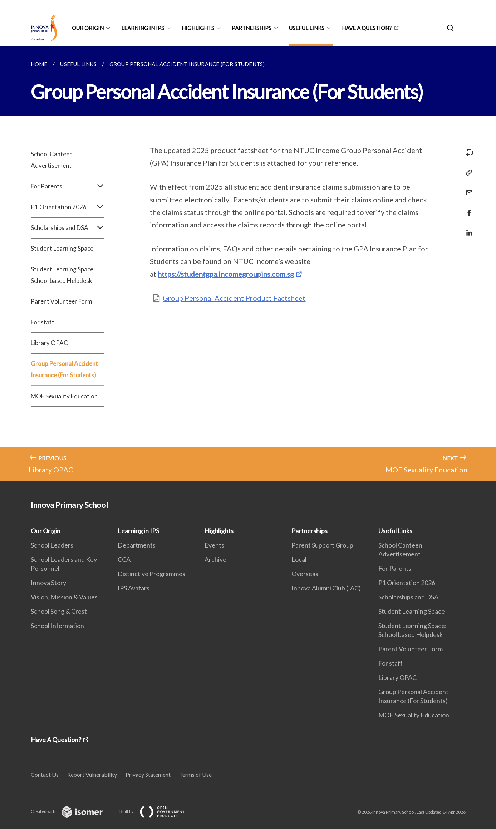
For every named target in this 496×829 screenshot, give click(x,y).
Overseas (304, 574)
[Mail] (467, 188)
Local (298, 559)
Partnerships (251, 28)
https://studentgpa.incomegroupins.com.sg (226, 274)
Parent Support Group (322, 545)
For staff (42, 322)
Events (214, 545)
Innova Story (48, 583)
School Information (57, 625)
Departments (137, 545)
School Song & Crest (59, 611)
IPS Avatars (133, 588)
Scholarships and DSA (68, 228)
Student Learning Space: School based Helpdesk (63, 274)
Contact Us (45, 774)
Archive (215, 559)
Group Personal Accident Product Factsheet (234, 298)
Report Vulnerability (92, 774)
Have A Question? (367, 28)
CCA (124, 559)
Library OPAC (49, 343)
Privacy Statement (148, 774)
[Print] (467, 152)
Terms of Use (195, 774)
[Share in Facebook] (467, 208)
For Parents (68, 186)
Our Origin (88, 28)
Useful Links (306, 28)
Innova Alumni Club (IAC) (326, 588)
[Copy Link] (467, 172)
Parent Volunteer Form (61, 301)
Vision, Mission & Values (64, 597)
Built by (157, 811)
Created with (72, 811)
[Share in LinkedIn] (467, 228)
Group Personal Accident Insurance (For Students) (64, 369)
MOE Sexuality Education (64, 396)
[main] (248, 263)
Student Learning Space (62, 248)
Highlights (198, 28)
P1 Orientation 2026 (68, 207)
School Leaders (52, 545)
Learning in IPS (142, 28)
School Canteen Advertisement (52, 159)
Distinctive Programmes (151, 574)
